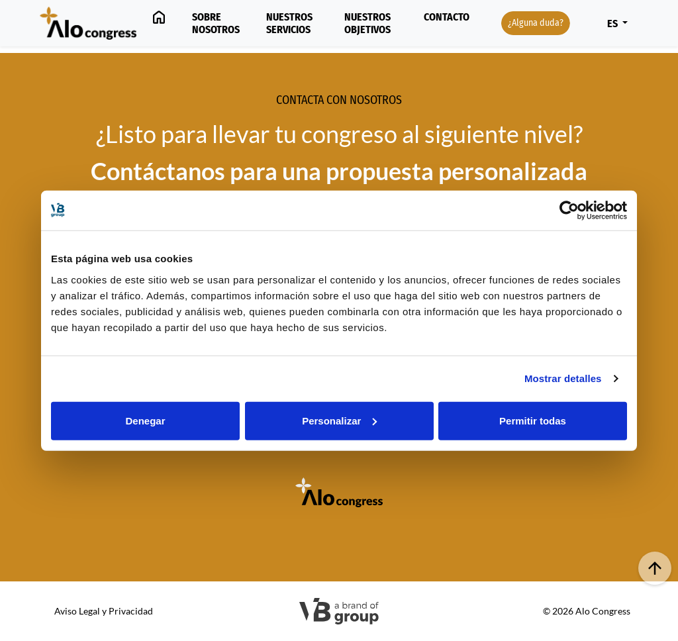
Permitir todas (532, 420)
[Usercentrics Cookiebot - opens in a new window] (569, 211)
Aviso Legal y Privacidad (103, 610)
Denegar (145, 420)
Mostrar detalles (563, 378)
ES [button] (613, 23)
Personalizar (339, 420)
